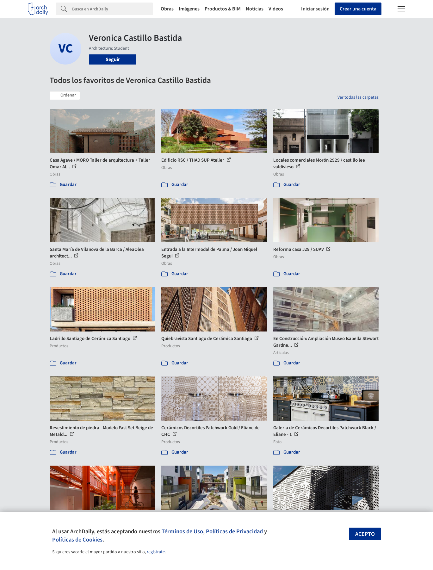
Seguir (113, 59)
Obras (167, 8)
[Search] (112, 9)
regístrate (156, 552)
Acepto (365, 534)
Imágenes (189, 8)
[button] (65, 95)
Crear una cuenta (358, 8)
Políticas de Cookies (77, 540)
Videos (276, 8)
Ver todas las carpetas (358, 97)
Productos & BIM (223, 8)
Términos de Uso (182, 531)
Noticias (254, 8)
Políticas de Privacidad (234, 531)
